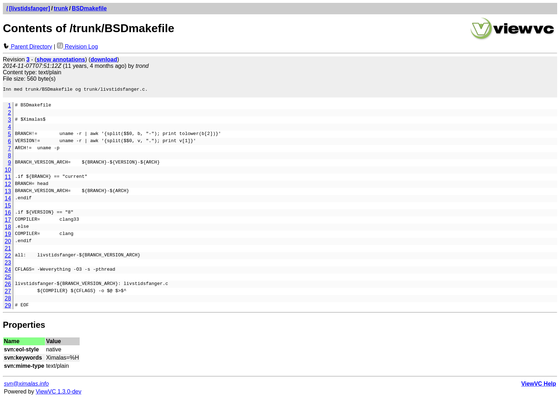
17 (8, 222)
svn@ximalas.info (26, 386)
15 (8, 208)
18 (8, 229)
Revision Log (77, 47)
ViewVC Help (538, 386)
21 (8, 250)
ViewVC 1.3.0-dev (58, 394)
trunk (61, 8)
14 (8, 200)
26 (8, 286)
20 (8, 243)
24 (8, 272)
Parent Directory (27, 47)
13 (8, 193)
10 (8, 172)
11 (8, 179)
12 (8, 186)
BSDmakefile (89, 8)
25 (8, 279)
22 (8, 258)
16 (8, 215)
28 (8, 300)
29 (8, 308)
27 (8, 293)
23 (8, 265)
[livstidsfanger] (29, 8)
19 (8, 236)
